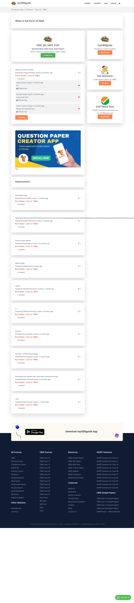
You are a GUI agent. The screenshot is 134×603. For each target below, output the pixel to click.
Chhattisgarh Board (18, 484)
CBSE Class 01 (45, 494)
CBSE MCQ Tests (74, 464)
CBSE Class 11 (45, 461)
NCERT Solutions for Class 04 (107, 484)
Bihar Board (15, 481)
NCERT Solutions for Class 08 (107, 471)
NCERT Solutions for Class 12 (107, 458)
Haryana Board (16, 488)
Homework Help (17, 10)
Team (70, 508)
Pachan (18, 331)
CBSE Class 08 (45, 471)
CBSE (13, 458)
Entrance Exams (17, 461)
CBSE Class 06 (45, 478)
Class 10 (38, 10)
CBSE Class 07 (45, 474)
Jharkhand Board (17, 491)
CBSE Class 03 (45, 488)
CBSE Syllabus (73, 471)
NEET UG (43, 504)
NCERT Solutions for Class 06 (107, 478)
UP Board (29, 10)
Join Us (113, 3)
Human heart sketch (23, 240)
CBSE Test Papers (74, 461)
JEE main (43, 501)
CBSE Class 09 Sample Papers (108, 508)
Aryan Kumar (21, 83)
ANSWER (21, 117)
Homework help (21, 195)
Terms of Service (74, 495)
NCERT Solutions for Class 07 (107, 474)
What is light (20, 263)
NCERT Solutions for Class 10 (107, 464)
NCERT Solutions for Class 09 (107, 468)
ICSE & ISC (15, 468)
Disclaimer (72, 492)
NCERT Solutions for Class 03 (107, 488)
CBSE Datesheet (114, 512)
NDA (41, 507)
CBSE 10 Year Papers (76, 468)
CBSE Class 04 (45, 484)
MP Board (15, 494)
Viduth (17, 286)
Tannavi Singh (21, 94)
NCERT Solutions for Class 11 (107, 461)
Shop (106, 3)
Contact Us (72, 512)
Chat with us (123, 597)
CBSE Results (101, 512)
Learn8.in (14, 512)
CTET (41, 511)
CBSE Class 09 (45, 468)
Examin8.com (16, 508)
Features (98, 3)
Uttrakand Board (17, 478)
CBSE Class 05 (45, 481)
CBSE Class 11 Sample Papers (108, 502)
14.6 (16, 399)
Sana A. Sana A (21, 106)
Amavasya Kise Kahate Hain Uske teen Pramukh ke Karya (36, 376)
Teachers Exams (17, 471)
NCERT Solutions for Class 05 (107, 481)
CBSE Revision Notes (76, 478)
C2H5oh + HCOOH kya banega (26, 354)
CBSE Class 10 (45, 464)
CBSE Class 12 (45, 458)
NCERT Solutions (74, 474)
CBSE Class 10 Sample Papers (108, 505)
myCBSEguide (21, 3)
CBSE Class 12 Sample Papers (108, 498)
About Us (71, 488)
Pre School (44, 497)
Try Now (105, 83)
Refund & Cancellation (76, 502)
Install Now (48, 55)
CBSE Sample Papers (76, 458)
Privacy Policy (73, 498)
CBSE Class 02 (45, 491)
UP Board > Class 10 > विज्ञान (28, 76)
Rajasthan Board (17, 497)
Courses (87, 3)
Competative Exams (18, 464)
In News (71, 505)
